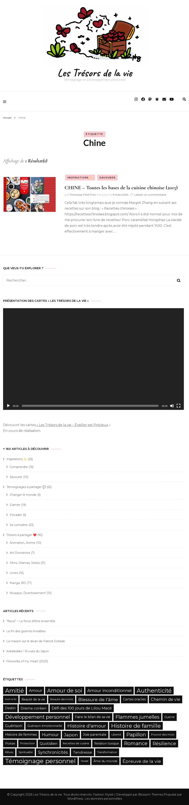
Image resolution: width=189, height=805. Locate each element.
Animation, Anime (22, 543)
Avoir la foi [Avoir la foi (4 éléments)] (10, 699)
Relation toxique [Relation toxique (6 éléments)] (106, 743)
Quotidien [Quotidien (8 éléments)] (49, 743)
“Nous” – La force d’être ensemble (30, 621)
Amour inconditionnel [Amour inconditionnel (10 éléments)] (109, 690)
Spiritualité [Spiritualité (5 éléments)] (25, 752)
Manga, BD (18, 583)
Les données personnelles (103, 798)
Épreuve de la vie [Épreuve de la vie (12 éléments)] (142, 761)
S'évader (16, 515)
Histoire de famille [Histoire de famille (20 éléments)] (136, 725)
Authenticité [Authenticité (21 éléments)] (154, 690)
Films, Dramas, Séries (25, 563)
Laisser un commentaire (150, 194)
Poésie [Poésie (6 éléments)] (10, 743)
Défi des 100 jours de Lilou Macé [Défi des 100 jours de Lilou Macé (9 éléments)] (82, 708)
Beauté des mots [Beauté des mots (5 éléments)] (61, 699)
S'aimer (15, 505)
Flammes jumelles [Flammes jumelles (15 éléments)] (137, 717)
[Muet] (172, 406)
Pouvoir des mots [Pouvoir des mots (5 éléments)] (162, 734)
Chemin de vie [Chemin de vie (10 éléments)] (165, 699)
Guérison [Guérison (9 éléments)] (13, 725)
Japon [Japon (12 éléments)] (71, 734)
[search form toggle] (184, 99)
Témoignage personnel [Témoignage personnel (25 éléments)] (40, 761)
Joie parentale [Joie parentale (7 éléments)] (94, 735)
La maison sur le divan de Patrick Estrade (35, 641)
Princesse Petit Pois (83, 194)
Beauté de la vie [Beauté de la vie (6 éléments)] (33, 699)
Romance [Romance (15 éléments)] (135, 743)
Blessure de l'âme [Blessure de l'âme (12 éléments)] (98, 699)
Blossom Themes (150, 794)
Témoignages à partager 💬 (26, 487)
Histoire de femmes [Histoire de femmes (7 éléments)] (21, 735)
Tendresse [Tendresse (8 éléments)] (82, 752)
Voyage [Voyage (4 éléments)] (84, 761)
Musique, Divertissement (28, 593)
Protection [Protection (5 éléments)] (27, 743)
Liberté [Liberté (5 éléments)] (116, 734)
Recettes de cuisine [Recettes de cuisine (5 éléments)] (76, 743)
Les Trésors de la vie (94, 73)
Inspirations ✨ (80, 177)
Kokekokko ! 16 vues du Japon (27, 651)
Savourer (107, 177)
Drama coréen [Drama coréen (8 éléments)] (34, 708)
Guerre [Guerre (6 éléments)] (169, 717)
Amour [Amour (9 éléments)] (35, 690)
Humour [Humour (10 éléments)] (50, 734)
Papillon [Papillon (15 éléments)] (136, 735)
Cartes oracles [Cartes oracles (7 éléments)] (134, 699)
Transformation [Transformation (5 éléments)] (107, 752)
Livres (14, 573)
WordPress (75, 798)
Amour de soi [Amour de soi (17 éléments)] (64, 690)
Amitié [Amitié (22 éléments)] (14, 690)
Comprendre (19, 467)
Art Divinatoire (20, 553)
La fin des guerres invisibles (26, 631)
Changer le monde (23, 495)
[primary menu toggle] (5, 102)
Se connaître (19, 525)
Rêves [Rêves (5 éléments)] (9, 752)
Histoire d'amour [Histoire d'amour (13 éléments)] (86, 726)
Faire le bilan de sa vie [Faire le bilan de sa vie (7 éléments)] (92, 717)
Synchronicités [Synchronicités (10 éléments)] (53, 752)
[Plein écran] (178, 406)
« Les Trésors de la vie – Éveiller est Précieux (72, 425)
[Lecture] (8, 406)
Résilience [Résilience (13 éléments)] (164, 743)
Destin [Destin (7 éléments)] (10, 708)
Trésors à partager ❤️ (21, 535)
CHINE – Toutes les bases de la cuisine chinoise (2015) (121, 187)
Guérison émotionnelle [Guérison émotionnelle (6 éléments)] (44, 726)
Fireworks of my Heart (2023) (27, 661)
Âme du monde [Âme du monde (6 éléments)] (105, 761)
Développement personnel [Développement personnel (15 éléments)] (37, 717)
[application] (93, 359)
